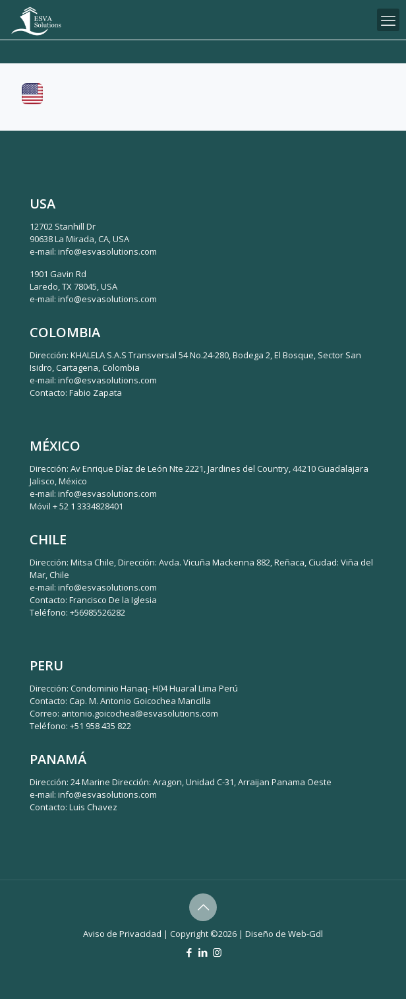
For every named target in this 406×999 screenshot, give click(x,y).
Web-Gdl (305, 934)
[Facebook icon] (189, 952)
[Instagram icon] (217, 952)
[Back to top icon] (203, 907)
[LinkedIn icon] (203, 952)
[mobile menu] (388, 20)
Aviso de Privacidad (122, 934)
